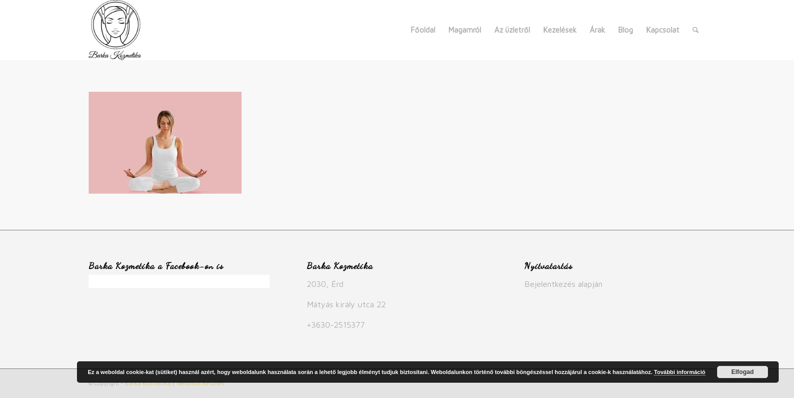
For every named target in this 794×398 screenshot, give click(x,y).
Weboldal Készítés (200, 383)
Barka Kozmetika (148, 383)
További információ (679, 372)
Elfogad (742, 372)
